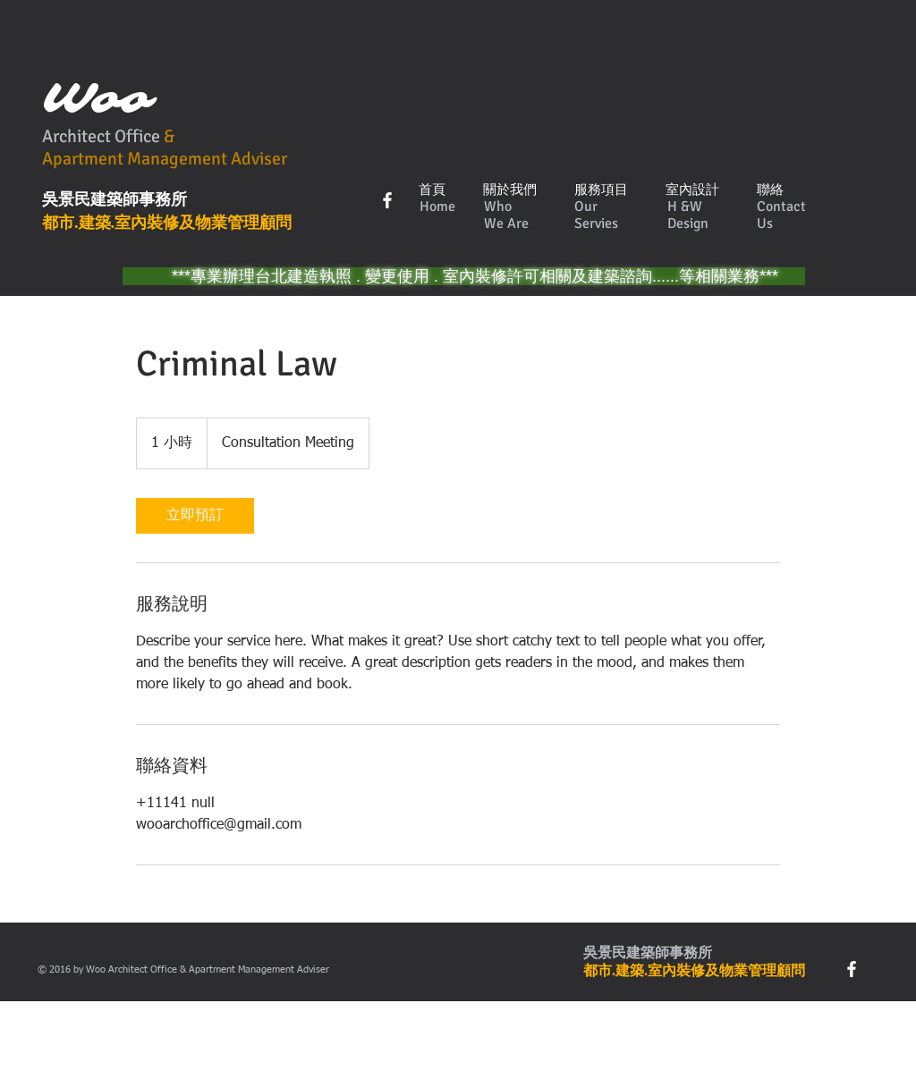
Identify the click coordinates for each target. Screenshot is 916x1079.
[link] (195, 516)
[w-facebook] (387, 200)
